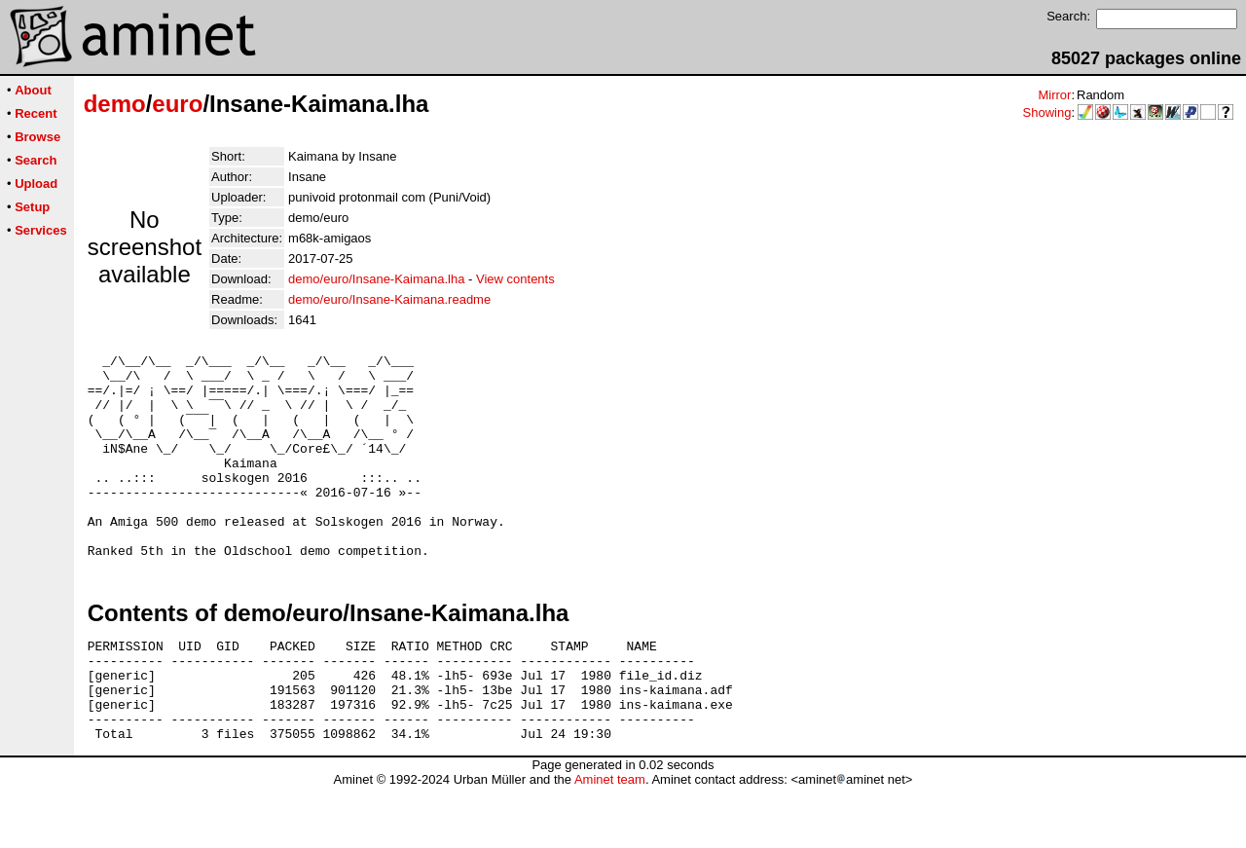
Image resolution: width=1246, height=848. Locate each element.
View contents (515, 279)
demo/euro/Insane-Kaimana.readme (389, 299)
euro (177, 104)
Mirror (1054, 95)
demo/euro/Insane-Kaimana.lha (376, 279)
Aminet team (609, 840)
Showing (1047, 112)
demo (115, 104)
